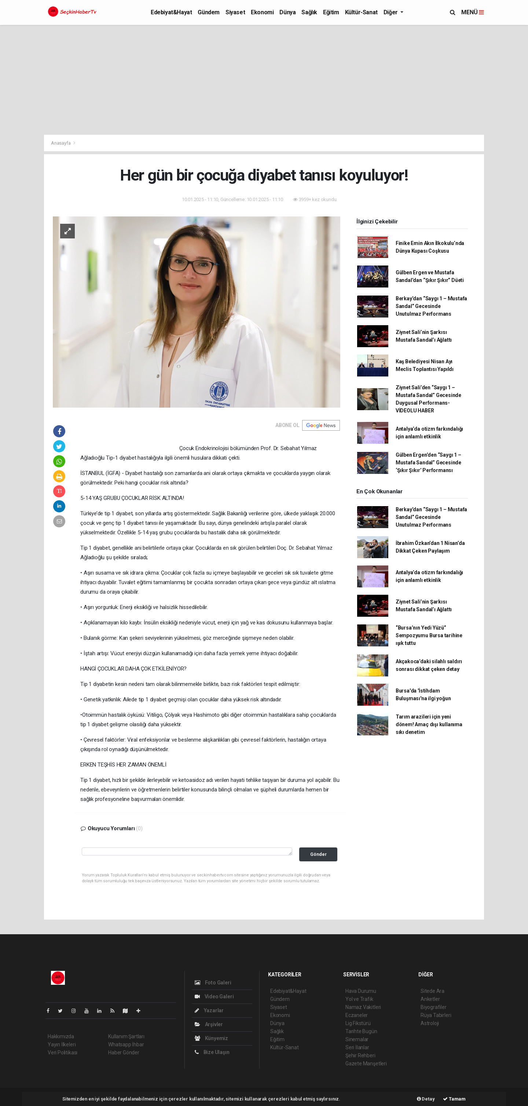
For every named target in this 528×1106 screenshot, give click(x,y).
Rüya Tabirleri (436, 1015)
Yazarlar (209, 1010)
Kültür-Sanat (361, 12)
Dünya (287, 12)
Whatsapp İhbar (126, 1044)
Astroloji (430, 1023)
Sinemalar (356, 1039)
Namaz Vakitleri (363, 1007)
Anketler (430, 999)
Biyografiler (434, 1007)
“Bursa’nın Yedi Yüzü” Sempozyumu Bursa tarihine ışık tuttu (429, 635)
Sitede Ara (432, 991)
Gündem (209, 12)
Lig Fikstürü (358, 1023)
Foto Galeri (213, 983)
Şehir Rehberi (360, 1055)
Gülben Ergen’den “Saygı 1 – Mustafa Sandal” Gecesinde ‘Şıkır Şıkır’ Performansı (428, 462)
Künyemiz (211, 1038)
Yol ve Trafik (359, 999)
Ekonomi (262, 12)
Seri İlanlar (357, 1047)
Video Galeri (214, 996)
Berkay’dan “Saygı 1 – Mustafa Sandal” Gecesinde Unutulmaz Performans (431, 306)
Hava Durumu (360, 991)
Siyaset (235, 12)
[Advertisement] (264, 80)
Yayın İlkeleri (62, 1044)
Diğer (391, 12)
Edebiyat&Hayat (171, 12)
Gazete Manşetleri (366, 1063)
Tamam (454, 1099)
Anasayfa (61, 143)
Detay (426, 1099)
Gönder (318, 854)
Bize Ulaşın (212, 1052)
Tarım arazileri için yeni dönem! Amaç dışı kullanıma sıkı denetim (429, 724)
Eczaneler (356, 1015)
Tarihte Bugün (361, 1031)
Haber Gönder (123, 1052)
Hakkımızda (61, 1036)
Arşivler (209, 1024)
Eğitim (331, 12)
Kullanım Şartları (126, 1036)
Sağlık (309, 12)
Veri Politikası (62, 1052)
